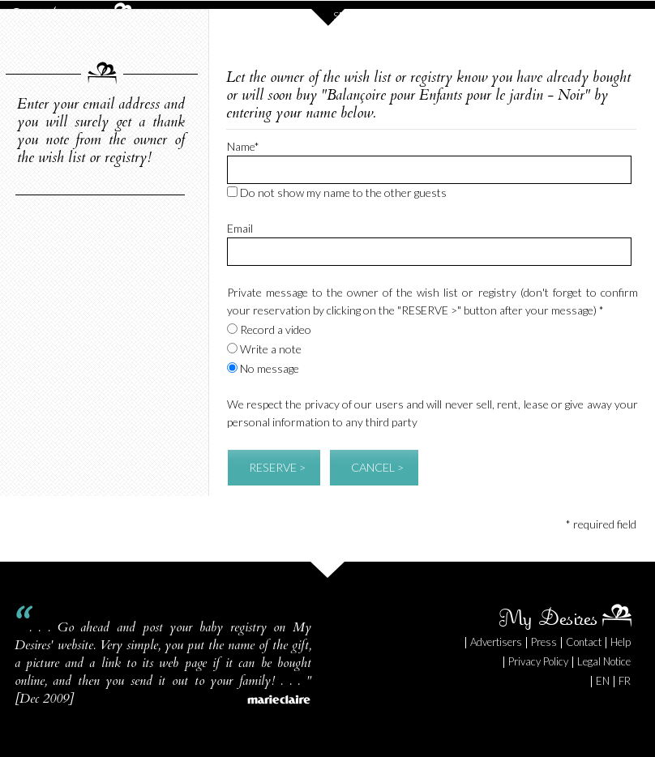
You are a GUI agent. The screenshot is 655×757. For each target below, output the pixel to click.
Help (620, 641)
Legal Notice (604, 661)
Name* (243, 146)
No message (263, 368)
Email (240, 228)
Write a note (264, 349)
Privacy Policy (538, 661)
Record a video (269, 329)
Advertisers (496, 641)
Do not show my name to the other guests (337, 192)
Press (544, 641)
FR (625, 680)
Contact (583, 641)
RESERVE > (277, 467)
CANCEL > (377, 467)
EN (603, 680)
